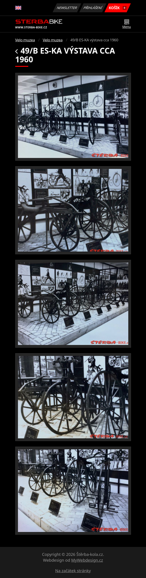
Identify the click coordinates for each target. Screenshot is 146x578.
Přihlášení (93, 8)
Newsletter (67, 8)
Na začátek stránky (73, 570)
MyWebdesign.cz (87, 560)
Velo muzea (25, 39)
